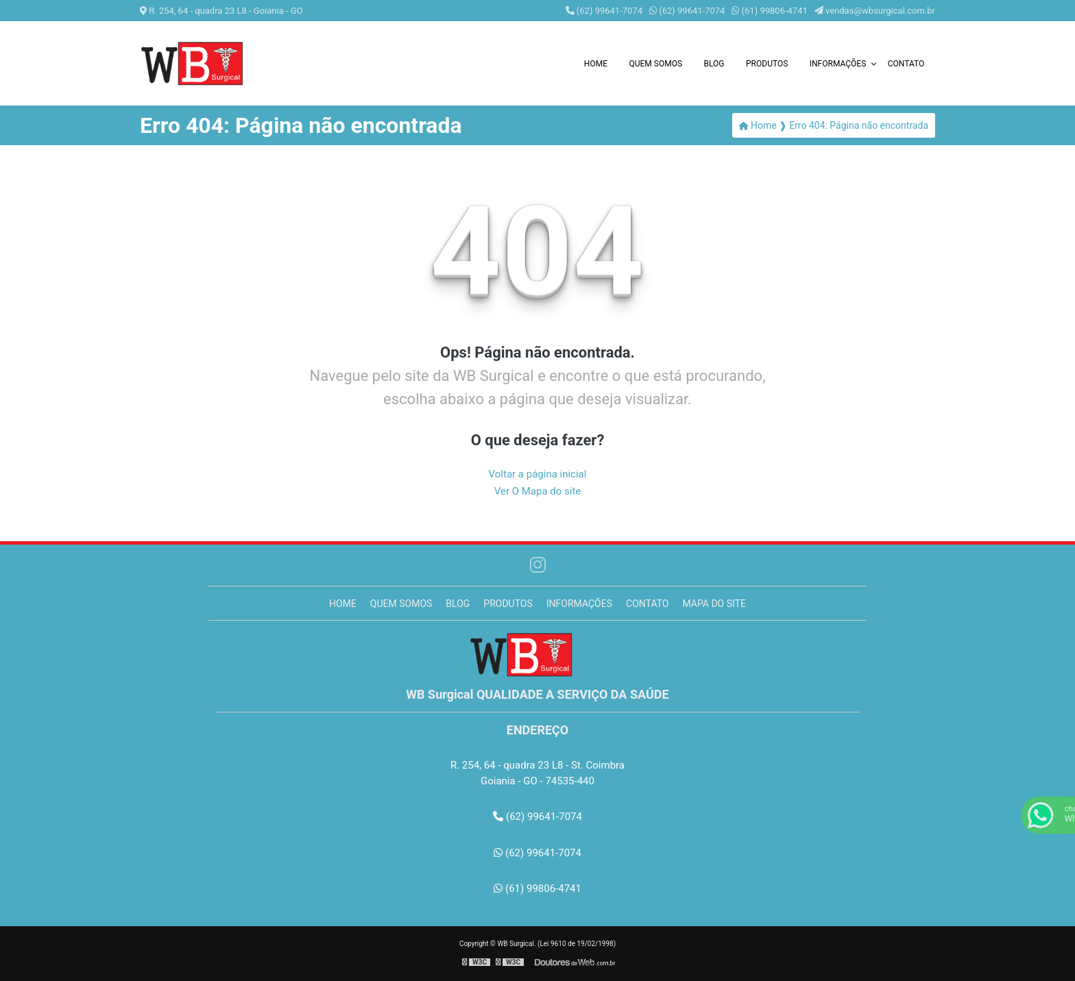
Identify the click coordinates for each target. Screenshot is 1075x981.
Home (595, 64)
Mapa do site (714, 603)
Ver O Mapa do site (537, 491)
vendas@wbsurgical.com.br (874, 10)
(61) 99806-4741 (769, 10)
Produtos (767, 64)
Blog (714, 64)
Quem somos (655, 64)
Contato (906, 64)
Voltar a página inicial (538, 474)
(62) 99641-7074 (604, 10)
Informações (838, 64)
